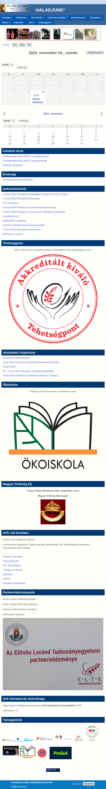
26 (24, 143)
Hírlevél (6, 579)
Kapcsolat (18, 22)
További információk (19, 787)
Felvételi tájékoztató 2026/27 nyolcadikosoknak (26, 156)
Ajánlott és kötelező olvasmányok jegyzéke (24, 225)
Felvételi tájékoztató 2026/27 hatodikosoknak (25, 161)
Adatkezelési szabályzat (14, 221)
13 (38, 136)
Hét (15, 45)
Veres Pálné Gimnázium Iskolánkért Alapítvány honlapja (30, 375)
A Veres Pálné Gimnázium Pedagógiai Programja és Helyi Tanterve (35, 194)
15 (67, 136)
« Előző (90, 53)
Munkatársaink (77, 18)
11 (10, 136)
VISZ (31, 23)
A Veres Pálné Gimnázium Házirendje (21, 198)
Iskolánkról (95, 18)
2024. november (53, 113)
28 (53, 143)
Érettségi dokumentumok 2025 (18, 179)
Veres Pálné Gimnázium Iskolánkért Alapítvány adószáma (31, 362)
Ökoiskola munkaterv (13, 234)
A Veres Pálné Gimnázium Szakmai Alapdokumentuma (29, 207)
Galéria (5, 23)
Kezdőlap (6, 18)
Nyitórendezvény (11, 561)
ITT (16, 710)
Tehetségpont (44, 23)
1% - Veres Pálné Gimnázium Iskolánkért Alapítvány (28, 371)
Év (29, 45)
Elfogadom (76, 785)
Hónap (7, 44)
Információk (36, 18)
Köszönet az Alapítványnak (16, 358)
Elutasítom (88, 785)
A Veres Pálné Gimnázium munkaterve (22, 229)
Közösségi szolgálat (57, 18)
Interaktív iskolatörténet (14, 583)
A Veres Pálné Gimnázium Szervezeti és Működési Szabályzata (34, 212)
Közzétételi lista (10, 216)
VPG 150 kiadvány (12, 565)
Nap (22, 45)
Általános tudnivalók (12, 556)
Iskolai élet (21, 18)
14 (53, 136)
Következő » (98, 53)
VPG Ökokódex (10, 203)
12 (24, 136)
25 (10, 143)
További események (12, 570)
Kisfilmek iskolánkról (13, 165)
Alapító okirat (9, 367)
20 (43, 92)
